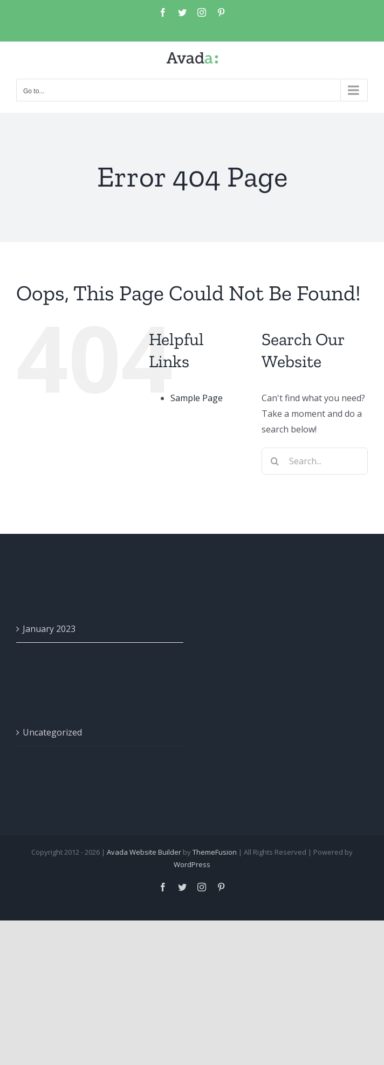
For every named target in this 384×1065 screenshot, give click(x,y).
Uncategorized (52, 732)
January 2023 (49, 629)
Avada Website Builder (144, 852)
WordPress (192, 864)
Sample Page (196, 398)
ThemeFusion (215, 852)
